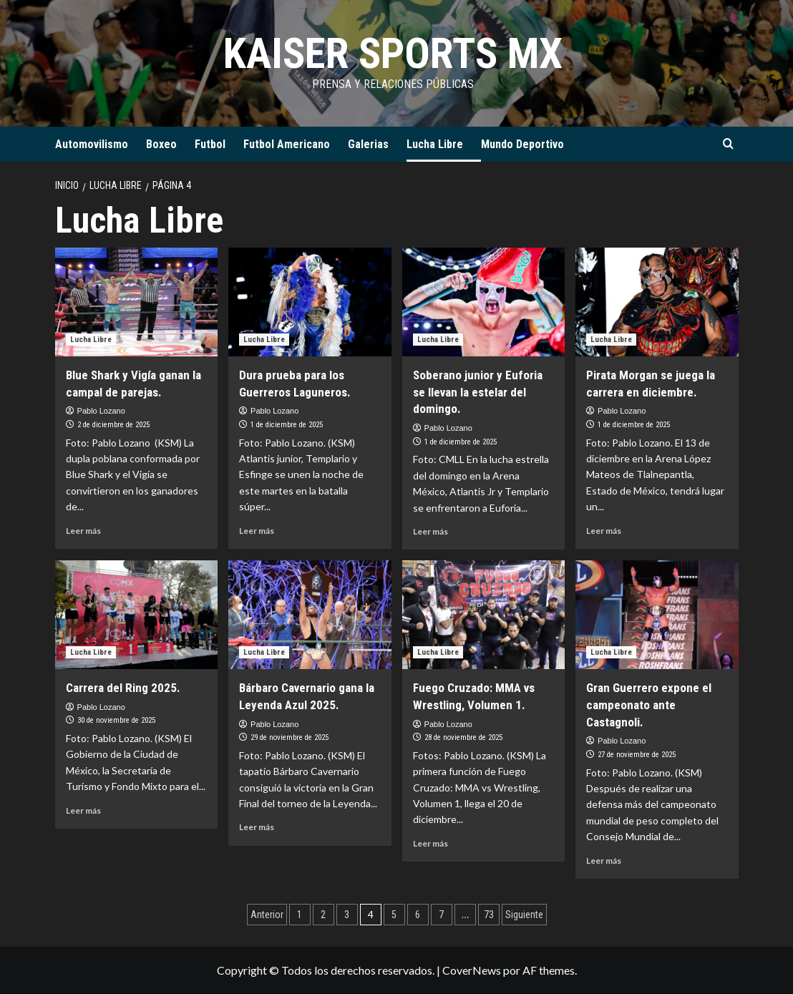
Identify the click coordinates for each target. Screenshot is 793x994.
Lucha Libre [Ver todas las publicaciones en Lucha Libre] (91, 339)
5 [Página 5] (393, 914)
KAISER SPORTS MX (393, 53)
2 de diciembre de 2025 (113, 424)
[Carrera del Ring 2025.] (136, 614)
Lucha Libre (435, 144)
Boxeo (161, 144)
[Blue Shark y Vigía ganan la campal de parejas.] (136, 302)
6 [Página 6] (417, 914)
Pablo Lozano (101, 410)
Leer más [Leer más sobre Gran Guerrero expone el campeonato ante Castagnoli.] (603, 860)
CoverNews (471, 970)
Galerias (368, 144)
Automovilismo (91, 144)
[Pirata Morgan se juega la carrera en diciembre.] (657, 302)
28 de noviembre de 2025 (463, 737)
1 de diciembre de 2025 (286, 424)
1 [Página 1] (299, 914)
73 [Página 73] (489, 914)
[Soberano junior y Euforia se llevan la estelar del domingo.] (483, 302)
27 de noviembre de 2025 (637, 754)
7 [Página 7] (441, 914)
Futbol (210, 144)
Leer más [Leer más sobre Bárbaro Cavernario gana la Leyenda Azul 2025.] (256, 827)
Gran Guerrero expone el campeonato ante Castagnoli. (648, 705)
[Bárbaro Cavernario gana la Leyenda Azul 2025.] (309, 614)
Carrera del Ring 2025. (123, 688)
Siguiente (524, 914)
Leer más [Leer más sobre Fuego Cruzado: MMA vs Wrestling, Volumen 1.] (430, 843)
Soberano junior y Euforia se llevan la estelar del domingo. (478, 392)
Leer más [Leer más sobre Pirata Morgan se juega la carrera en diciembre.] (603, 530)
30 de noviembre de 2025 (116, 720)
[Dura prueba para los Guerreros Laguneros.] (309, 302)
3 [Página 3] (346, 914)
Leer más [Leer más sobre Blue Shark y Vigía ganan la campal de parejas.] (83, 530)
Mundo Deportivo (522, 144)
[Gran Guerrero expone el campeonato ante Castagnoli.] (657, 614)
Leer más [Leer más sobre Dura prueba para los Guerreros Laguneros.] (256, 530)
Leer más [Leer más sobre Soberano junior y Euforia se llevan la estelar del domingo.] (430, 531)
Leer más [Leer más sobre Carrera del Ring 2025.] (83, 810)
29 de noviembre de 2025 (289, 737)
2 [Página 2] (323, 914)
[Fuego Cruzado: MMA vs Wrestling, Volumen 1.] (483, 614)
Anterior (266, 914)
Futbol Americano (286, 144)
